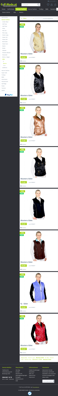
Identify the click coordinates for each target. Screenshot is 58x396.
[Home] (3, 9)
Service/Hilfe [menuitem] (52, 1)
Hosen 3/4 (4, 37)
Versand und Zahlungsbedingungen (21, 374)
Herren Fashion (5, 70)
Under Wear (5, 22)
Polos (3, 28)
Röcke (3, 48)
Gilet (3, 59)
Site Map (18, 370)
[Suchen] (38, 4)
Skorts (3, 46)
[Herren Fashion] (32, 9)
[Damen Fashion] (21, 9)
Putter (3, 86)
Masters (5, 63)
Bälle (3, 77)
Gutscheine (4, 79)
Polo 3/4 (4, 30)
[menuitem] (30, 4)
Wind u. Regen (6, 57)
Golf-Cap (4, 24)
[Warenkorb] (55, 4)
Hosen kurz (5, 44)
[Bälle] (46, 9)
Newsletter (32, 372)
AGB (17, 380)
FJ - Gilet (24, 304)
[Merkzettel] (48, 4)
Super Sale (4, 72)
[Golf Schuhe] (10, 9)
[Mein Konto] (51, 4)
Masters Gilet (26, 54)
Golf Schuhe (5, 17)
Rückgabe (18, 377)
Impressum (32, 377)
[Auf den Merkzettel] (23, 61)
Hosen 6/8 (4, 39)
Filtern (23, 18)
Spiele (3, 90)
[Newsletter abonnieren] (53, 381)
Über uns (31, 373)
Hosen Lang (5, 35)
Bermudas (5, 41)
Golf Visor (4, 26)
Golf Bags (4, 83)
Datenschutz (32, 375)
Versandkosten (36, 387)
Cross (4, 65)
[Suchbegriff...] (30, 4)
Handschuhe (5, 81)
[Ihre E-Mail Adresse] (47, 381)
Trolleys (4, 75)
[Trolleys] (41, 9)
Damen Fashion (6, 19)
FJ (3, 61)
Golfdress (4, 67)
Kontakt (17, 372)
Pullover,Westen (6, 52)
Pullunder (4, 55)
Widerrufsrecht (19, 379)
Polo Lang (4, 33)
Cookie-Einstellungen (34, 370)
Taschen (4, 88)
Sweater (4, 50)
